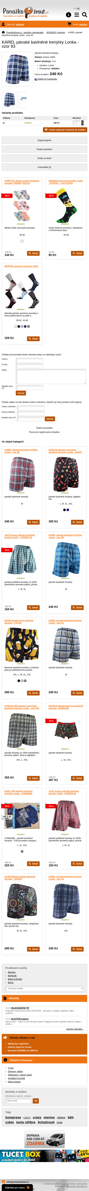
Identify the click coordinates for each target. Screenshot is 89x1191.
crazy (37, 1117)
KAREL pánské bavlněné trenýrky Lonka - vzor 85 (21, 451)
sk (78, 8)
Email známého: (8, 412)
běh (71, 1117)
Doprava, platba (15, 1071)
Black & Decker (15, 979)
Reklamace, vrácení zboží (20, 1075)
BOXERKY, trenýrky (56, 32)
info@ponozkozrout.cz (17, 1182)
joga (59, 1122)
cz (75, 8)
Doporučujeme (44, 140)
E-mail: (5, 364)
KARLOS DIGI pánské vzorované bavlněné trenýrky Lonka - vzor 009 (22, 707)
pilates (61, 1117)
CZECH (26, 1118)
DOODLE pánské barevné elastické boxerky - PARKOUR (66, 707)
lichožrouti (46, 1122)
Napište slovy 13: (9, 417)
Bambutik (12, 976)
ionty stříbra (25, 1122)
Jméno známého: (9, 406)
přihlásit (20, 24)
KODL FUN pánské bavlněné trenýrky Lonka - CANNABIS (19, 792)
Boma (10, 982)
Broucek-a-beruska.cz (77, 1186)
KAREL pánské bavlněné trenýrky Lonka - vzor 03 (65, 877)
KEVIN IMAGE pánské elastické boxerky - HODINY (20, 877)
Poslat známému (44, 149)
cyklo (9, 1122)
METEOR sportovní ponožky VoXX (21, 266)
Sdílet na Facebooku (47, 79)
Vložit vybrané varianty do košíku (67, 129)
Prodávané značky (16, 968)
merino (49, 1117)
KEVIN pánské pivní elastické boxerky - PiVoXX (19, 621)
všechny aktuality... (75, 1029)
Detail (33, 253)
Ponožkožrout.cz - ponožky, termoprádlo (24, 32)
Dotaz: (4, 370)
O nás (11, 1068)
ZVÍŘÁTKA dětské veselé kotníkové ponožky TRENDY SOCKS (22, 182)
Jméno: (5, 359)
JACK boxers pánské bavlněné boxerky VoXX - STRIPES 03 (20, 536)
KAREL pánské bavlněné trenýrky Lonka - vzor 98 (65, 536)
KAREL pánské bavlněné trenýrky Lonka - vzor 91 (65, 621)
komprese (13, 1117)
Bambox (12, 972)
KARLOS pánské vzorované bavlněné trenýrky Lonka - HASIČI (65, 451)
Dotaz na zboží (44, 158)
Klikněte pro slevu (17, 1187)
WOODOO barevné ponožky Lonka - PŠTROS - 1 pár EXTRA (66, 182)
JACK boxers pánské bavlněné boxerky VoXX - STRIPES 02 (64, 792)
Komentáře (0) (44, 167)
